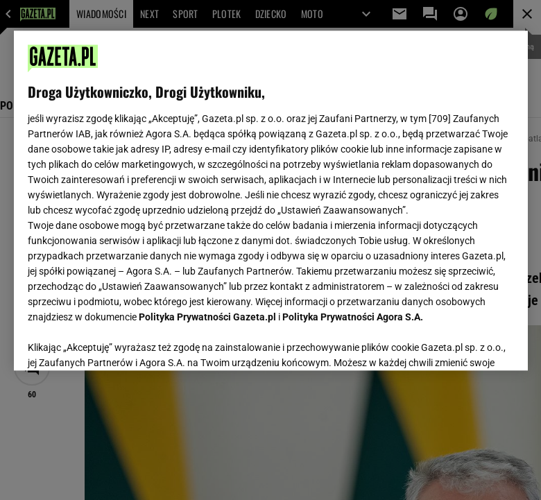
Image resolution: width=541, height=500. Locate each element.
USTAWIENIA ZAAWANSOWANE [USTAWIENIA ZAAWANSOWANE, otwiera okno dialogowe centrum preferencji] (118, 342)
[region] (271, 200)
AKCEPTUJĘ (466, 343)
